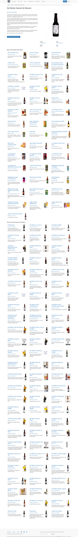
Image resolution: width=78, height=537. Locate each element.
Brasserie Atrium (34, 54)
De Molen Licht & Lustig (57, 351)
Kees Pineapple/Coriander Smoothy (59, 132)
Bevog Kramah (56, 52)
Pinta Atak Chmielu (35, 177)
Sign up (65, 1)
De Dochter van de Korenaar (36, 64)
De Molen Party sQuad (58, 386)
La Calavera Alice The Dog (58, 143)
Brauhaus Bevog (55, 54)
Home (9, 4)
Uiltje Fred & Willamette (33, 202)
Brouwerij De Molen (12, 12)
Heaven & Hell (12, 511)
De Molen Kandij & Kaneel (57, 328)
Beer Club (20, 1)
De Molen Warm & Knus (35, 479)
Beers (12, 4)
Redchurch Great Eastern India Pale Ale (13, 190)
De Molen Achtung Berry (13, 235)
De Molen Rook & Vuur (57, 407)
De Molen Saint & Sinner (57, 86)
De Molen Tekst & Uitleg (59, 454)
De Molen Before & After (35, 246)
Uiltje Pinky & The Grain (57, 202)
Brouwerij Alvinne (12, 54)
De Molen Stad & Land (36, 442)
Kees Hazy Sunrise (13, 131)
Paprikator (33, 511)
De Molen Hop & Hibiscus (15, 327)
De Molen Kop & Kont (58, 339)
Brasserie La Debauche (13, 157)
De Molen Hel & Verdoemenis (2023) (58, 305)
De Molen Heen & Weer (57, 293)
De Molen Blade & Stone (57, 246)
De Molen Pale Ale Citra (35, 386)
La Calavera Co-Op (56, 146)
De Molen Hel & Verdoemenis (34, 305)
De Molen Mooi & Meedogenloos (13, 363)
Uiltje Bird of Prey (57, 189)
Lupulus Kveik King (35, 165)
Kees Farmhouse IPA (58, 121)
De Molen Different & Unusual (36, 270)
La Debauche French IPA (12, 154)
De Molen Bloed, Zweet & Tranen (12, 258)
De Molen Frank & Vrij (36, 74)
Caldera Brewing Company (13, 64)
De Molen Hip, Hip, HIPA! (57, 75)
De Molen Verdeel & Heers (57, 466)
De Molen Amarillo (35, 235)
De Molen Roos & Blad (14, 418)
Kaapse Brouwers (12, 123)
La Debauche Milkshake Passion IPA (14, 166)
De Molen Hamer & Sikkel (35, 293)
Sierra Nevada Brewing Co (35, 192)
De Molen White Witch (12, 489)
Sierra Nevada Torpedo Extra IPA (37, 189)
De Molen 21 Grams (36, 225)
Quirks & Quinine (57, 511)
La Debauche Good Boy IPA (35, 154)
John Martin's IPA (57, 109)
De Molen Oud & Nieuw (15, 386)
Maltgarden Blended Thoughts (58, 166)
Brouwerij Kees (33, 124)
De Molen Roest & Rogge (13, 407)
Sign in (69, 1)
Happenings (37, 1)
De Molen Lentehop (14, 86)
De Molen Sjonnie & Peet (13, 98)
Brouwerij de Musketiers (35, 111)
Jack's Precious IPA (35, 109)
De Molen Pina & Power (15, 396)
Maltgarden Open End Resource (13, 177)
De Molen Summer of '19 (37, 454)
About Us (44, 1)
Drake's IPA (55, 98)
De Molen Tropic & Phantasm (13, 466)
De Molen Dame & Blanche (13, 270)
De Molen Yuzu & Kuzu (36, 500)
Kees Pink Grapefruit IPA (12, 143)
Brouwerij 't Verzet (12, 215)
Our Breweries (30, 1)
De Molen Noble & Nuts (15, 374)
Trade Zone (14, 1)
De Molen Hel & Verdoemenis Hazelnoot (12, 316)
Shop (25, 1)
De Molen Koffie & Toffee (35, 339)
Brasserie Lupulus (34, 167)
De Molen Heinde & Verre (13, 305)
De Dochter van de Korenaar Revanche (57, 63)
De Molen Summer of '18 (14, 454)
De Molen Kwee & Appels (13, 351)
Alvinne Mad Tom (13, 52)
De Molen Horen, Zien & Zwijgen (37, 328)
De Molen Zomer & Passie (57, 501)
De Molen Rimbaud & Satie (58, 397)
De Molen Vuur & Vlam (35, 98)
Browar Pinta (33, 179)
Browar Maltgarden (56, 168)
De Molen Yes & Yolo (14, 500)
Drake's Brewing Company (57, 99)
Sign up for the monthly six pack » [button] (14, 36)
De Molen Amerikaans (58, 235)
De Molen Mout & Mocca (35, 363)
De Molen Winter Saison (59, 489)
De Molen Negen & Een (57, 363)
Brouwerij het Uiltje (56, 190)
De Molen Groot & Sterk (13, 293)
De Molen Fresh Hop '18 (36, 282)
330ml (57, 46)
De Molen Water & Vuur (59, 478)
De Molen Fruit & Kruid (57, 282)
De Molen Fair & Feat (58, 269)
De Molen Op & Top (57, 374)
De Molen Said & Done (35, 419)
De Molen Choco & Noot (35, 258)
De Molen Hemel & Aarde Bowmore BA (36, 315)
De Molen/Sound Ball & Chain (15, 442)
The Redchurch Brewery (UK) (14, 193)
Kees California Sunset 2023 (34, 122)
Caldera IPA (11, 63)
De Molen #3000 (56, 225)
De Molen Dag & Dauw (12, 75)
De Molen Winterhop (36, 489)
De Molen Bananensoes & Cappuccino (12, 247)
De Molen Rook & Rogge (35, 86)
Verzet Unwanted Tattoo (15, 214)
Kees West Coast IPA (36, 143)
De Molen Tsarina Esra (36, 465)
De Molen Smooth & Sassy (36, 431)
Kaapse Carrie (12, 121)
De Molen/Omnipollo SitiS (36, 374)
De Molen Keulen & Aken (13, 339)
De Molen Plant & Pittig (35, 397)
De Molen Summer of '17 (57, 442)
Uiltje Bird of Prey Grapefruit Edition (13, 202)
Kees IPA (32, 131)
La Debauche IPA (57, 154)
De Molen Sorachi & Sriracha (57, 431)
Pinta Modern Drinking (56, 177)
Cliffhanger (11, 225)
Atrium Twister (34, 52)
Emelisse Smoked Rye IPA (13, 110)
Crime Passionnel (35, 63)
